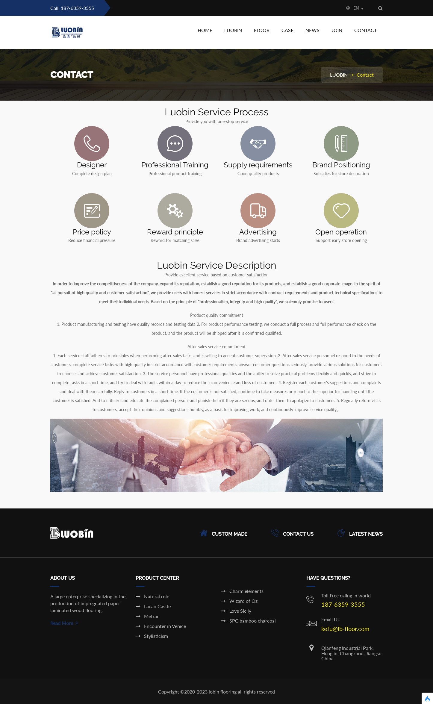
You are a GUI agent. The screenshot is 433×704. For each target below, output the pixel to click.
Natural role (152, 596)
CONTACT (365, 30)
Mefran (148, 616)
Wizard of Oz (239, 601)
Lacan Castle (153, 606)
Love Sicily (236, 611)
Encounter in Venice (161, 626)
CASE (287, 30)
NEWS (312, 30)
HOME (205, 30)
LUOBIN (233, 30)
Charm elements (242, 591)
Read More (64, 623)
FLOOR (262, 30)
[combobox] (361, 8)
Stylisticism (152, 636)
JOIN (336, 30)
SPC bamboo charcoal (248, 620)
